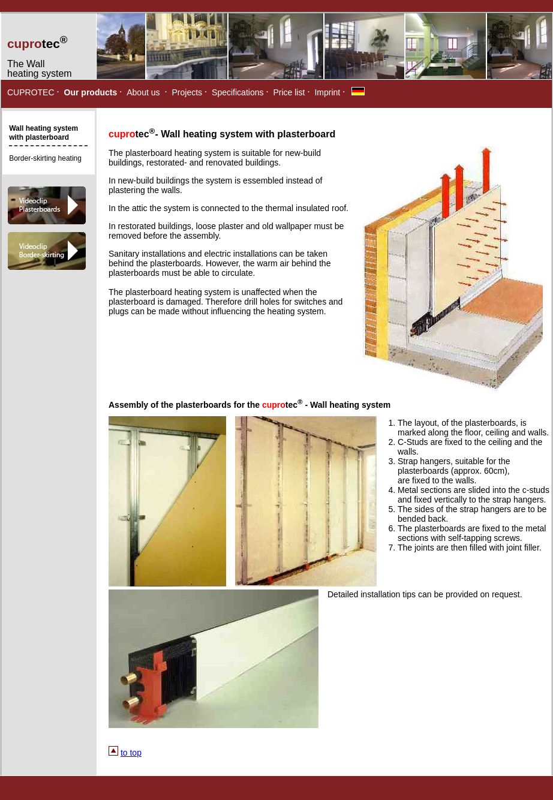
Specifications (237, 92)
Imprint (327, 92)
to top (131, 752)
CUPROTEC (31, 92)
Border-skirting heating (45, 158)
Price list (289, 92)
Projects (187, 92)
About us (143, 92)
